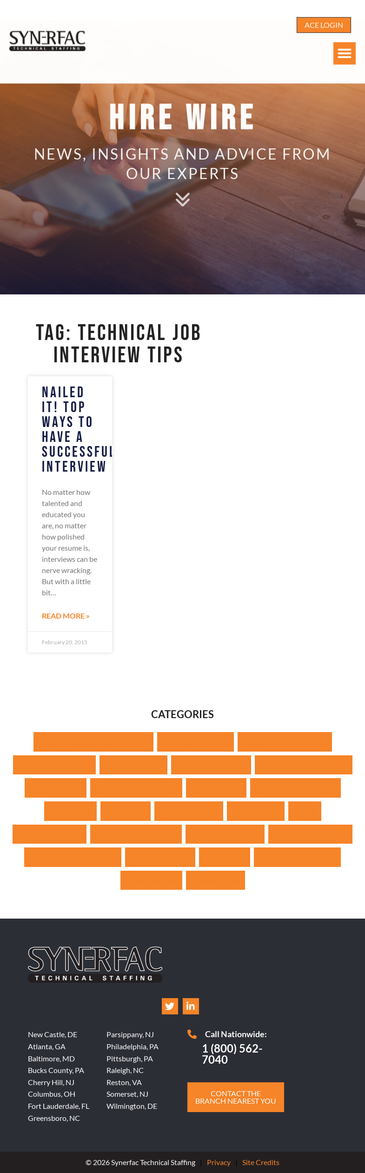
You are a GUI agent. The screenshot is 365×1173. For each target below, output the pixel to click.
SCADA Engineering (225, 834)
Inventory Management (295, 787)
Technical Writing (160, 857)
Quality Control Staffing (136, 834)
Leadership (125, 810)
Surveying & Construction (73, 857)
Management (255, 810)
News (305, 810)
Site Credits (260, 1162)
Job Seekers (70, 810)
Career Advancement (54, 764)
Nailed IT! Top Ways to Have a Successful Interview (79, 430)
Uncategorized (151, 880)
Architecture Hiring (195, 741)
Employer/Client (133, 764)
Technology (224, 857)
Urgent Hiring (215, 880)
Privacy (219, 1162)
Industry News (55, 787)
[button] (344, 39)
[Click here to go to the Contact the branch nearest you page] (235, 1097)
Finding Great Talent (211, 764)
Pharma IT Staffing (49, 834)
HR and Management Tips (303, 764)
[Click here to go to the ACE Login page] (324, 11)
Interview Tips (216, 787)
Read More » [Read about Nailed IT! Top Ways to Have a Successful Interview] (66, 615)
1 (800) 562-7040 (232, 1053)
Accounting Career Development (93, 741)
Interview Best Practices (136, 787)
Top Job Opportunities (297, 857)
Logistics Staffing (189, 810)
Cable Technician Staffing (285, 741)
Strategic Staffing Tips (310, 834)
